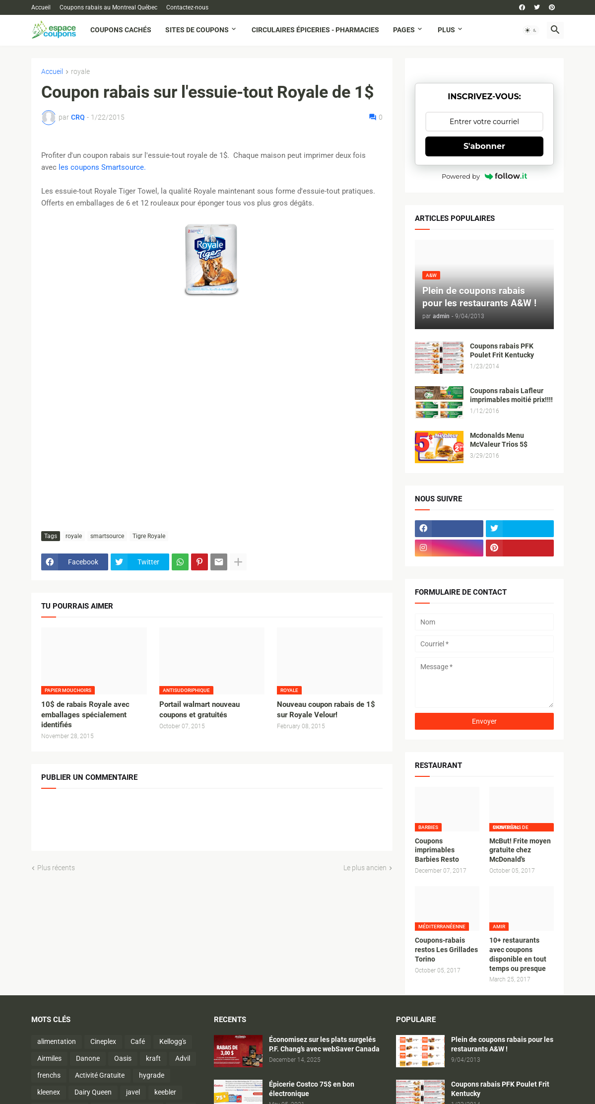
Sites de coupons (197, 30)
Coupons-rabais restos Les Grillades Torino (446, 949)
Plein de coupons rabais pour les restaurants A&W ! (502, 1044)
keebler (165, 1092)
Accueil (41, 7)
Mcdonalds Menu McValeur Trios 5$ (499, 440)
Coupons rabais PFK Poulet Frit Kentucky (502, 350)
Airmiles (49, 1058)
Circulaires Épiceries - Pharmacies (315, 30)
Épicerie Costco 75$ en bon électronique (311, 1089)
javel (133, 1092)
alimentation (56, 1041)
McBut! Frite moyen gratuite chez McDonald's (520, 850)
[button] (531, 30)
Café (138, 1041)
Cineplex (103, 1041)
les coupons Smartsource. (102, 167)
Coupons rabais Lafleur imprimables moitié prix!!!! (511, 395)
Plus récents (56, 868)
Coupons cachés (120, 30)
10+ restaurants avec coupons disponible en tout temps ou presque (517, 954)
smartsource (107, 536)
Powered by (484, 176)
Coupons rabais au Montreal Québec (108, 7)
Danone (88, 1058)
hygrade (151, 1075)
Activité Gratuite (100, 1075)
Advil (182, 1058)
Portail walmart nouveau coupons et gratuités (199, 709)
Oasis (123, 1058)
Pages (404, 30)
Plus (446, 30)
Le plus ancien (365, 868)
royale (80, 71)
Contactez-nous (187, 7)
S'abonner (484, 146)
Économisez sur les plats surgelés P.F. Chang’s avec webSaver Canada (324, 1044)
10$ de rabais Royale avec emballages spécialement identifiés (85, 714)
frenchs (49, 1075)
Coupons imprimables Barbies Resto (437, 850)
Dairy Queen (93, 1092)
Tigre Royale (148, 536)
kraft (153, 1058)
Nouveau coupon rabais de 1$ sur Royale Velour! (326, 709)
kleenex (48, 1092)
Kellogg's (172, 1041)
